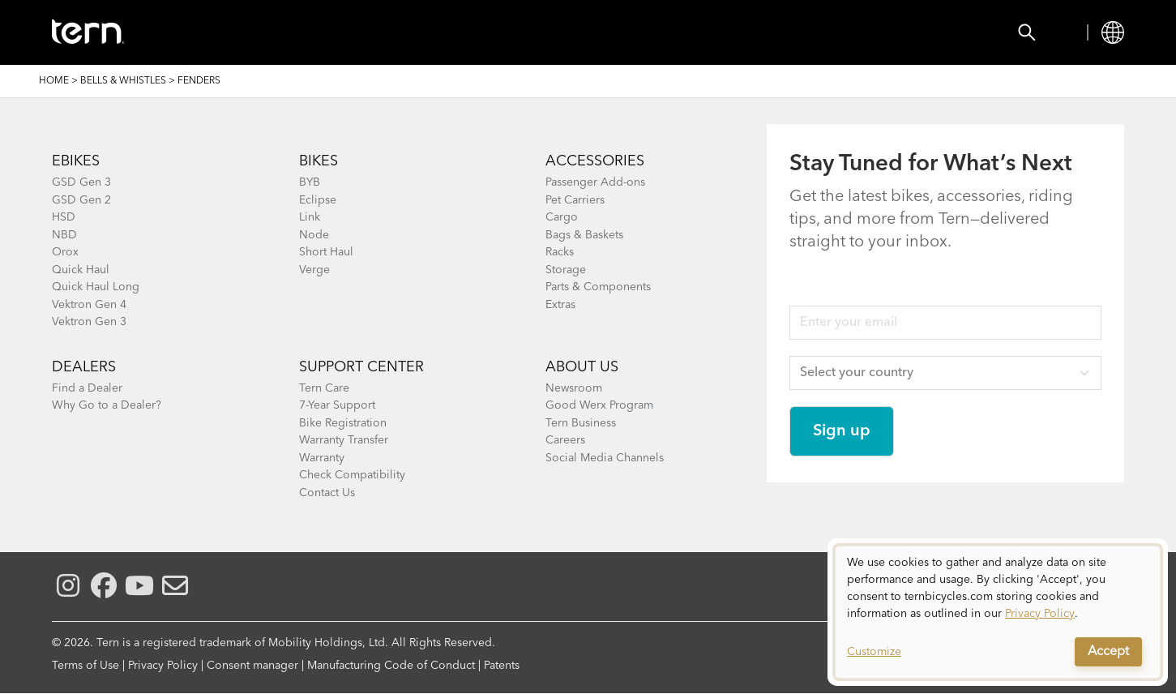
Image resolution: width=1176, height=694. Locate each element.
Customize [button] (874, 652)
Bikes (242, 32)
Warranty (321, 458)
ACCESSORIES (594, 161)
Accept (1108, 651)
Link (309, 217)
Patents (502, 665)
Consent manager (252, 665)
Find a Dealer (87, 388)
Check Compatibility (352, 475)
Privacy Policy (163, 665)
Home (54, 81)
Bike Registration (343, 423)
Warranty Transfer (343, 440)
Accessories (338, 32)
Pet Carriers (575, 200)
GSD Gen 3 (81, 182)
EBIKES (76, 161)
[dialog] (998, 612)
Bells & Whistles (123, 81)
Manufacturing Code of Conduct (391, 665)
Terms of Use (85, 665)
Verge (314, 270)
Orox (65, 252)
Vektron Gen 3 (89, 322)
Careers (565, 440)
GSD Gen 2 (81, 200)
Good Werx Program (599, 405)
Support (641, 32)
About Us (581, 367)
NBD (64, 235)
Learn (556, 32)
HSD (63, 217)
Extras (560, 305)
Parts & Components (598, 287)
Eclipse (317, 200)
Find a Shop (459, 32)
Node (314, 235)
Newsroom (573, 388)
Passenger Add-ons (595, 182)
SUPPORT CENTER (361, 367)
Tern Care (324, 388)
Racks (559, 252)
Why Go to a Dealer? (106, 405)
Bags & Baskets (584, 235)
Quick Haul (80, 270)
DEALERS (84, 367)
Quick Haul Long (95, 287)
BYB (309, 182)
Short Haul (326, 252)
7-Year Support (337, 405)
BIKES (318, 161)
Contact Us (327, 493)
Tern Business (580, 423)
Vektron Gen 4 (89, 305)
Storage (565, 270)
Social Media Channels (604, 458)
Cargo (561, 217)
